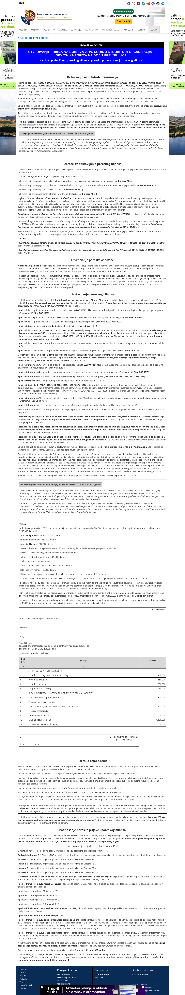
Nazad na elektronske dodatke (33, 37)
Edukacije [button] (76, 29)
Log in (154, 29)
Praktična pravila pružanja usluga (146, 991)
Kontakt (23, 988)
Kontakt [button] (142, 29)
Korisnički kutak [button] (111, 29)
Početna (22, 29)
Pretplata (23, 979)
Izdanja (63, 29)
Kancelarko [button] (91, 29)
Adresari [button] (128, 29)
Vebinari (23, 982)
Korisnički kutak (26, 985)
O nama (35, 29)
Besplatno (49, 29)
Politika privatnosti (140, 984)
